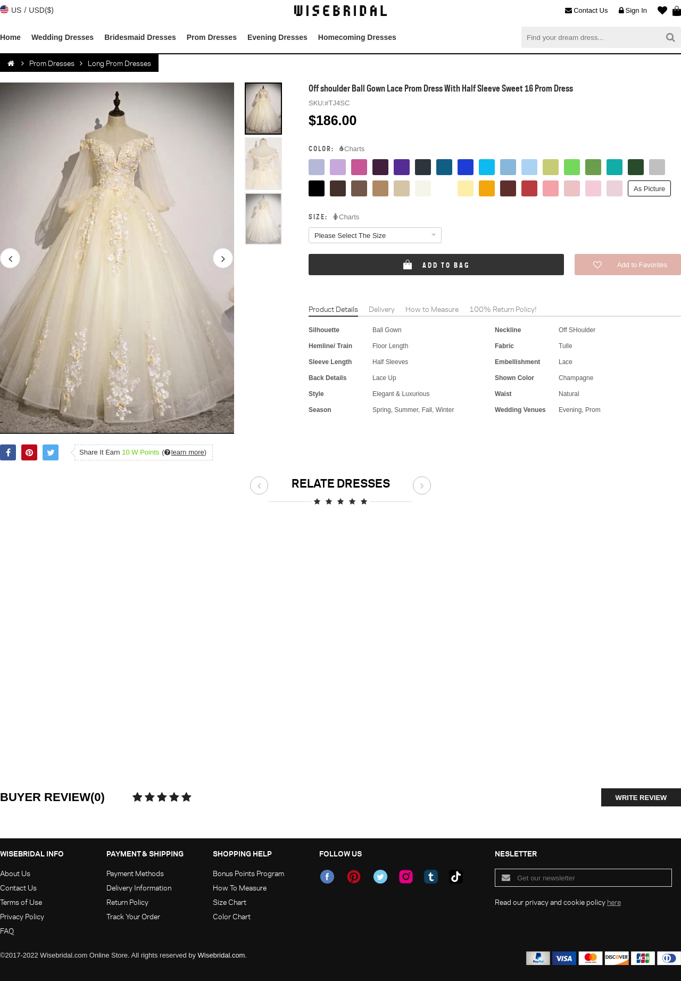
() (184, 452)
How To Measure (240, 887)
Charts (351, 149)
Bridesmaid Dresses (140, 37)
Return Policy (127, 901)
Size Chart (229, 901)
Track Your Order (133, 916)
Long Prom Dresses (119, 63)
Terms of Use (21, 901)
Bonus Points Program (248, 873)
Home (10, 37)
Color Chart (232, 916)
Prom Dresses (212, 37)
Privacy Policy (22, 916)
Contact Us (586, 10)
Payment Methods (135, 873)
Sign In (633, 10)
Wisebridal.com (221, 955)
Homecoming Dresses (357, 37)
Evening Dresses (277, 37)
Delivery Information (138, 887)
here (614, 901)
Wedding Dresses (62, 37)
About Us (15, 873)
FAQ (7, 930)
